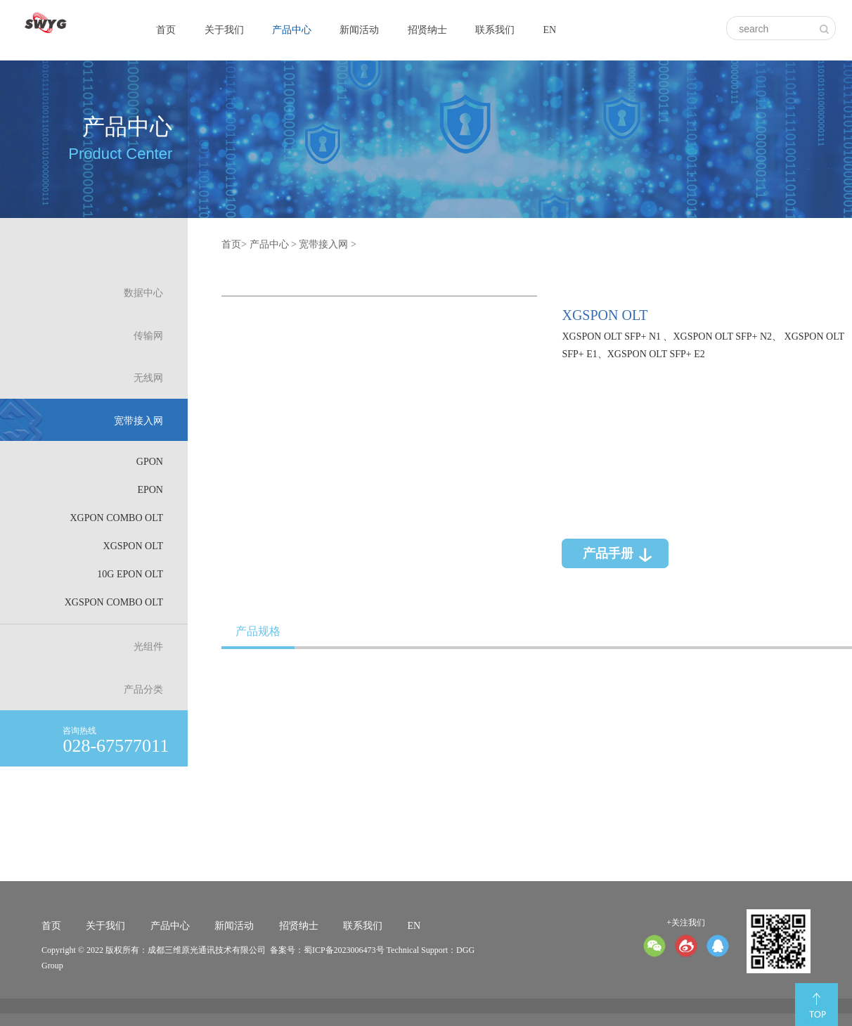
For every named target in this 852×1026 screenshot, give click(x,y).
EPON (150, 490)
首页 (166, 30)
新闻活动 (359, 30)
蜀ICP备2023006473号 (344, 950)
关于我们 (224, 30)
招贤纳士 (427, 30)
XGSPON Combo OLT (114, 602)
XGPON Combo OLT (116, 518)
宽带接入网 (323, 244)
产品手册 (608, 553)
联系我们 (495, 30)
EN (549, 30)
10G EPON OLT (130, 574)
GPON (149, 461)
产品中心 (291, 30)
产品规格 (257, 631)
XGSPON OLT (133, 546)
